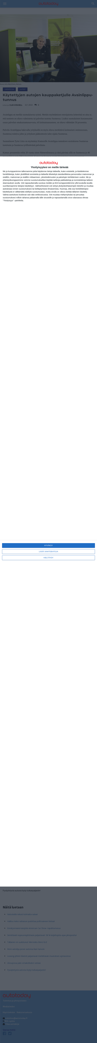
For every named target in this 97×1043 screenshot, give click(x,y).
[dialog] (48, 521)
